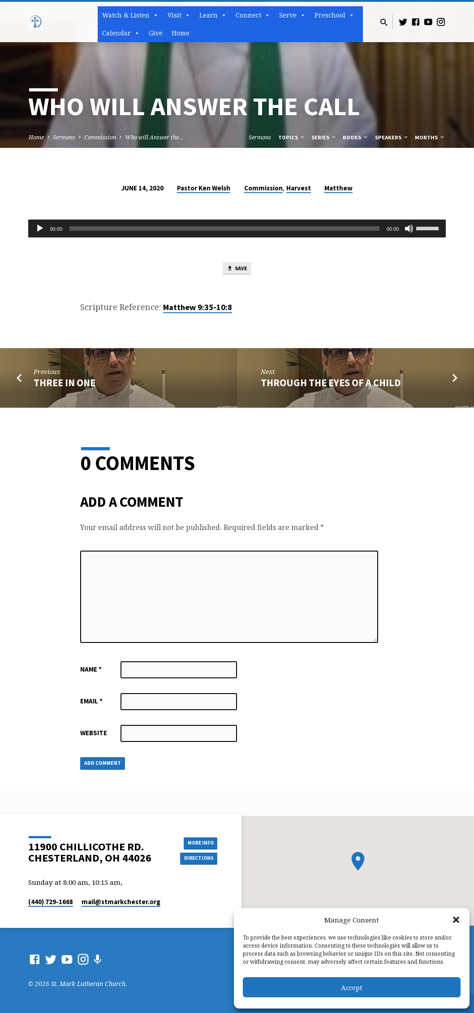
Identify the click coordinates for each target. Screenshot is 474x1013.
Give (156, 33)
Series (324, 137)
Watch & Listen (130, 15)
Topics (292, 137)
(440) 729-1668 (50, 901)
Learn (213, 15)
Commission (100, 137)
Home (181, 33)
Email (91, 703)
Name (91, 672)
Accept (351, 987)
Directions (194, 859)
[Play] (39, 228)
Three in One (64, 385)
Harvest (298, 188)
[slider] (224, 228)
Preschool (334, 15)
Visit (179, 15)
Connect (253, 15)
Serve (292, 15)
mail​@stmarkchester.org (121, 901)
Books (356, 137)
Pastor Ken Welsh (203, 188)
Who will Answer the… (154, 137)
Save (237, 270)
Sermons (64, 137)
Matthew (338, 188)
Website (93, 735)
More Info (195, 841)
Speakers (392, 137)
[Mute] (409, 228)
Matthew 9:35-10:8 (197, 310)
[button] (456, 919)
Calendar (121, 33)
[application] (236, 228)
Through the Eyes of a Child (331, 385)
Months (430, 137)
